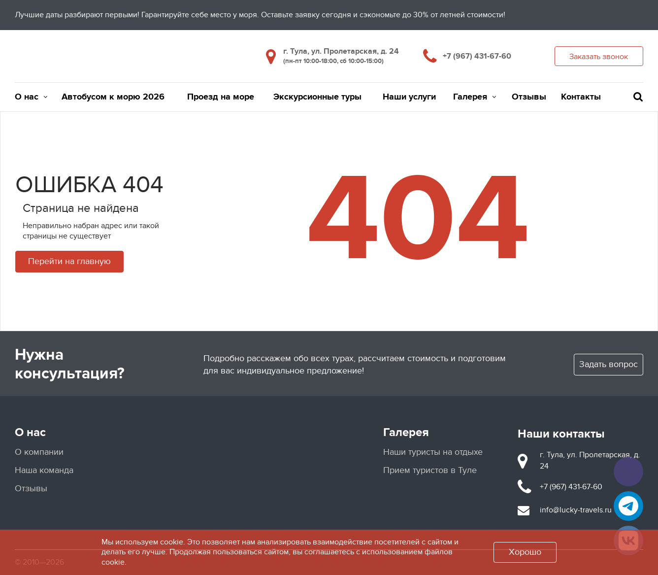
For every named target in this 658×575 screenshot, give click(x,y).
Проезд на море (220, 97)
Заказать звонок (598, 57)
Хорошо (525, 552)
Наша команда (44, 470)
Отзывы (529, 97)
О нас (31, 97)
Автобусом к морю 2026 (113, 97)
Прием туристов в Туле (430, 470)
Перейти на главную (69, 261)
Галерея (474, 97)
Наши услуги (409, 97)
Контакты (581, 97)
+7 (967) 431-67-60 (477, 56)
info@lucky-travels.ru (576, 510)
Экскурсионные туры (317, 97)
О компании (39, 452)
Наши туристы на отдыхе (433, 452)
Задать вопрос (608, 364)
